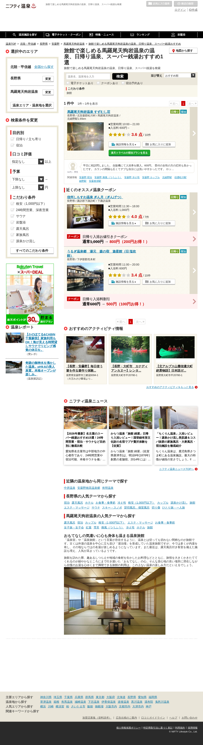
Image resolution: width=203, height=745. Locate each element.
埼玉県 (58, 697)
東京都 (100, 697)
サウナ (96, 507)
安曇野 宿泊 (85, 177)
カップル (162, 502)
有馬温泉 (67, 701)
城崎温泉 (80, 701)
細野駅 (82, 181)
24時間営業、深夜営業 (32, 210)
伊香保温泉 (109, 701)
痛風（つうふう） (112, 527)
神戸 (148, 706)
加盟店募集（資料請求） (96, 717)
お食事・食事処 (106, 502)
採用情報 (193, 727)
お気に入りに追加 (160, 144)
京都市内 (124, 706)
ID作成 (193, 9)
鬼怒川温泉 (162, 701)
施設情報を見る (125, 144)
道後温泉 (123, 701)
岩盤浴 (21, 222)
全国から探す (44, 66)
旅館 (192, 502)
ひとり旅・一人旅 (173, 507)
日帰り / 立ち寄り (28, 139)
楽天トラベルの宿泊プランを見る (129, 152)
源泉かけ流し (179, 502)
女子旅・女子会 (74, 527)
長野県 (131, 697)
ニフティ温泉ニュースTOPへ (176, 469)
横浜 (43, 706)
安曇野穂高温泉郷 (88, 487)
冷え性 (122, 502)
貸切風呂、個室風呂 (137, 507)
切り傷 (156, 507)
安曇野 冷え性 (131, 177)
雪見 (96, 527)
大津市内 (138, 706)
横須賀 (60, 706)
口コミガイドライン (153, 717)
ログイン (180, 9)
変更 (48, 78)
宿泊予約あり (134, 83)
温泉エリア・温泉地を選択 (32, 105)
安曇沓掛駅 (95, 181)
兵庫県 (79, 697)
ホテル (89, 502)
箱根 (56, 701)
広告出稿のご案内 (126, 717)
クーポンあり (109, 83)
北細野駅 (167, 177)
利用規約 (180, 727)
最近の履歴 (186, 4)
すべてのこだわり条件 (32, 250)
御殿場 (99, 706)
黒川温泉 (137, 701)
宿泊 (67, 502)
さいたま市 (78, 706)
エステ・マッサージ (77, 507)
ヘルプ (173, 717)
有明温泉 (107, 487)
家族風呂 (22, 234)
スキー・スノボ (112, 507)
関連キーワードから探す (22, 711)
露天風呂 (77, 502)
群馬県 (89, 697)
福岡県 (153, 697)
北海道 (121, 697)
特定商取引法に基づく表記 (158, 727)
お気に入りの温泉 (159, 4)
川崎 (51, 706)
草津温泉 (46, 701)
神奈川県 (46, 697)
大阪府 (110, 697)
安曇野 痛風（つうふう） (108, 177)
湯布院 (149, 701)
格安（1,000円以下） (141, 502)
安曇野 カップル (151, 177)
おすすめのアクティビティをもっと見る (170, 387)
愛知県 (142, 697)
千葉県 (68, 697)
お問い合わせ (190, 717)
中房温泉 (69, 487)
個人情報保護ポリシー (128, 727)
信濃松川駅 (180, 177)
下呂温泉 (93, 701)
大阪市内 (111, 706)
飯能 (90, 706)
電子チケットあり (82, 83)
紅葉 (89, 527)
